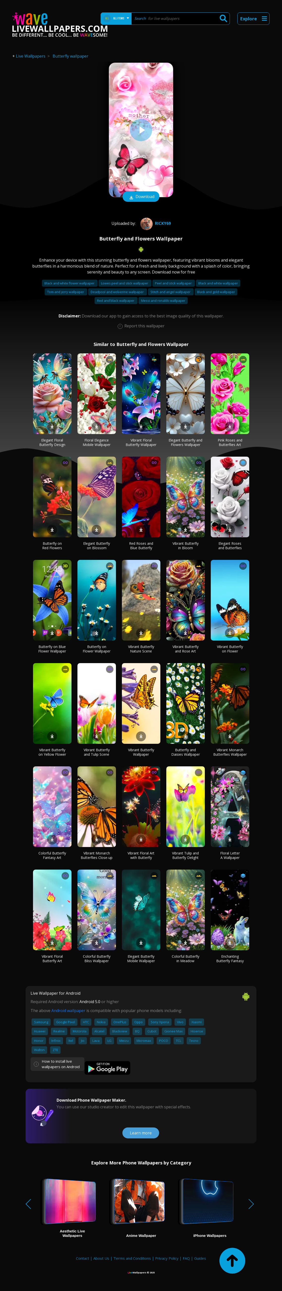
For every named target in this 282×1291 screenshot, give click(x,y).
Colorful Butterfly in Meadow (185, 958)
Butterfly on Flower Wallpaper (96, 648)
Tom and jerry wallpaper (66, 292)
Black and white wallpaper (218, 283)
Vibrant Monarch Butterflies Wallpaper (230, 752)
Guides (200, 1258)
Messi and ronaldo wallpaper (163, 300)
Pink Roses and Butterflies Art (230, 442)
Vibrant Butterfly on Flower (230, 648)
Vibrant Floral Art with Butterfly (141, 855)
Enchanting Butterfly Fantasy (230, 958)
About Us (101, 1258)
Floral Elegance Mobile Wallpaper (96, 442)
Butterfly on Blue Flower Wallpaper (52, 648)
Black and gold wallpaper (216, 292)
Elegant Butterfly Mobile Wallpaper (141, 958)
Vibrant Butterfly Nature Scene (141, 648)
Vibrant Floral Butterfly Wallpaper (141, 442)
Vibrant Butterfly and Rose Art (186, 648)
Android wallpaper (68, 1010)
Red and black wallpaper (116, 300)
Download (141, 197)
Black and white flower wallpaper (69, 283)
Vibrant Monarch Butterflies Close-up (96, 855)
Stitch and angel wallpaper (170, 292)
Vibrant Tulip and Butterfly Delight (185, 855)
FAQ (186, 1258)
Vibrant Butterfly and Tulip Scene (97, 752)
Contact (82, 1258)
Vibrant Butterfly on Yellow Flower (52, 752)
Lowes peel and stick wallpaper (125, 283)
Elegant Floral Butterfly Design (52, 442)
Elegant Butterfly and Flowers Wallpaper (185, 442)
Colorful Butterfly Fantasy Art (52, 855)
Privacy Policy (166, 1258)
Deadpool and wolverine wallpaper (117, 292)
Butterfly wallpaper (70, 56)
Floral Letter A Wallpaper (230, 855)
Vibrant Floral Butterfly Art (52, 958)
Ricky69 (155, 223)
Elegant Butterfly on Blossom (96, 545)
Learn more (141, 1133)
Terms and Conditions (132, 1258)
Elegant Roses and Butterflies (230, 545)
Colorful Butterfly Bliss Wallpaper (96, 958)
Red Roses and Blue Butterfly (141, 545)
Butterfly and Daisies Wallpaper (185, 752)
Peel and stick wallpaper (173, 283)
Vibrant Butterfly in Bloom (186, 545)
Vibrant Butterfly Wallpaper (141, 752)
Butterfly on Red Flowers (52, 545)
